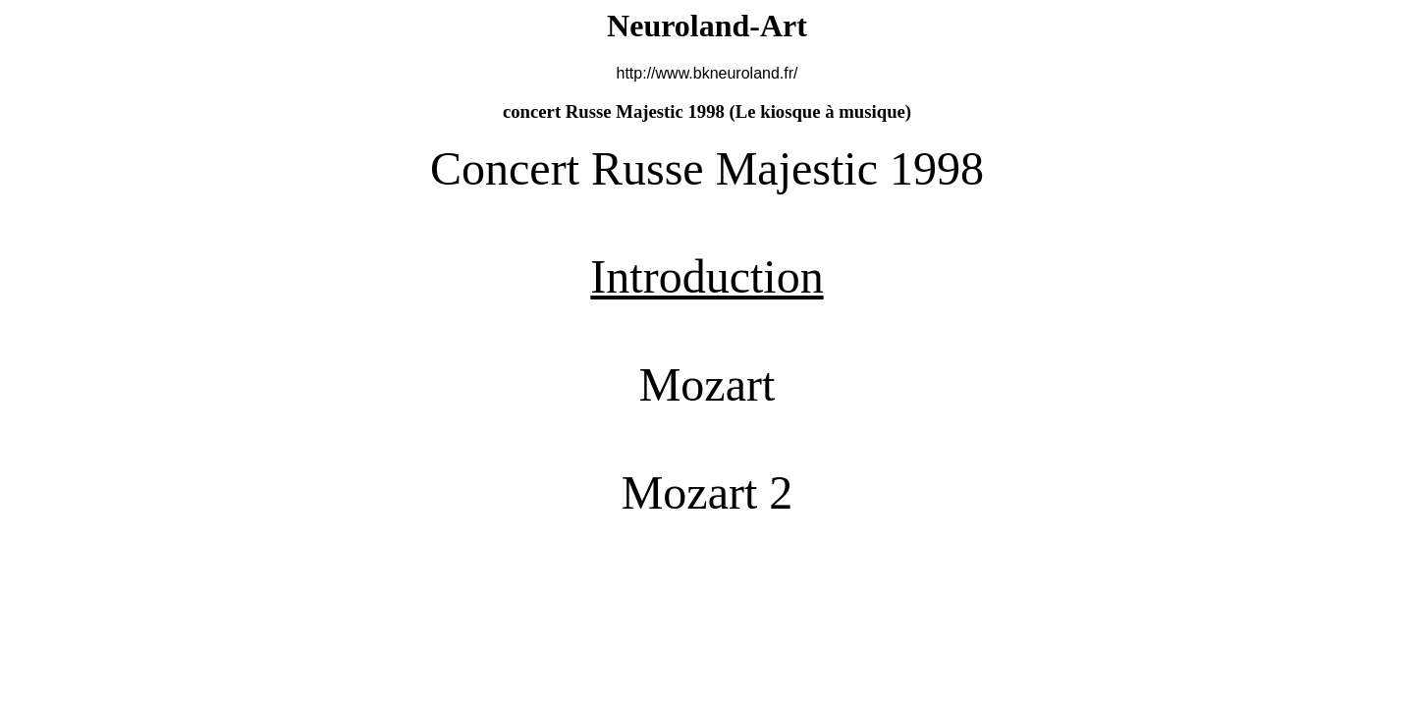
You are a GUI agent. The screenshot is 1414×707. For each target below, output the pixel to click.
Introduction (706, 276)
